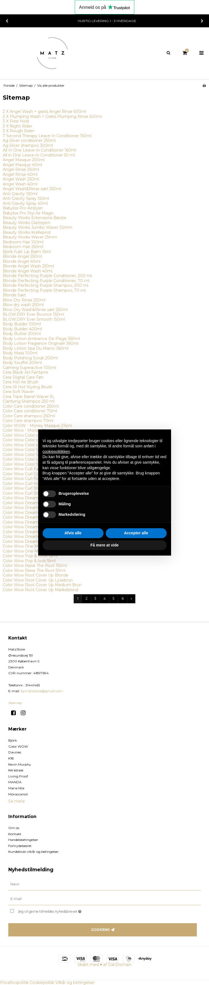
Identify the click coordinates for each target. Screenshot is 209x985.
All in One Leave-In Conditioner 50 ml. (39, 155)
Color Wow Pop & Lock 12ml (30, 555)
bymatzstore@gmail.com (42, 691)
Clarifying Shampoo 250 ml (29, 401)
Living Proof (18, 776)
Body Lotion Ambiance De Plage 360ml (41, 338)
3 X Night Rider (17, 126)
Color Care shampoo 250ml (29, 415)
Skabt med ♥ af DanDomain (104, 964)
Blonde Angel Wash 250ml (28, 266)
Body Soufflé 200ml (22, 362)
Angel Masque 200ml (24, 159)
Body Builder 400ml (22, 328)
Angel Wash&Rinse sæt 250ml (32, 188)
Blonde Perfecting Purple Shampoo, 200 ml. (46, 285)
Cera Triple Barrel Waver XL (29, 396)
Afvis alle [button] (72, 533)
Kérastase (15, 770)
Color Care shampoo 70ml (28, 420)
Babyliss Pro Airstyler (23, 208)
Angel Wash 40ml (20, 184)
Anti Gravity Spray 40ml (25, 203)
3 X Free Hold (16, 121)
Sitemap (15, 703)
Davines (14, 752)
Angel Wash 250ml (21, 179)
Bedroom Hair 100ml (23, 242)
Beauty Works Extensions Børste (34, 217)
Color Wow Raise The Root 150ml (35, 565)
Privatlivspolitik (14, 982)
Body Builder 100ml (22, 324)
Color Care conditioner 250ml (31, 406)
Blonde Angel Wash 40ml (27, 271)
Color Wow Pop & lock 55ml (29, 560)
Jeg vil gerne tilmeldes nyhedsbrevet (63, 910)
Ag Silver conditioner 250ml (29, 140)
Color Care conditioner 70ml (30, 410)
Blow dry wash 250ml (23, 304)
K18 (11, 758)
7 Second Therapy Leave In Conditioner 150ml (47, 135)
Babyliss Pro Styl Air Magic (28, 213)
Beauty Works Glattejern (26, 222)
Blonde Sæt (14, 295)
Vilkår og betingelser (75, 982)
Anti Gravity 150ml (20, 193)
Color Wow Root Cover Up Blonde (36, 575)
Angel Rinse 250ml (21, 169)
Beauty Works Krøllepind (26, 232)
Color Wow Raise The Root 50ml (34, 570)
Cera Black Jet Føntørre (25, 372)
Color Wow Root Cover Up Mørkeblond (40, 589)
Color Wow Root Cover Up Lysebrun (38, 580)
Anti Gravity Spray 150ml (26, 198)
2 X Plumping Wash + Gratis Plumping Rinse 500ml (52, 116)
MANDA (15, 782)
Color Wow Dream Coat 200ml (33, 497)
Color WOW (18, 746)
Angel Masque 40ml (22, 164)
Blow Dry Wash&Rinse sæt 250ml (35, 309)
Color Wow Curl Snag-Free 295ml (34, 493)
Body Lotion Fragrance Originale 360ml (40, 343)
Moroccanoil (18, 794)
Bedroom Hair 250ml (23, 246)
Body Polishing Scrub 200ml (30, 357)
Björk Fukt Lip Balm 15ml (27, 251)
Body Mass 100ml (20, 353)
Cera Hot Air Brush (20, 381)
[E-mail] (104, 898)
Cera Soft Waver (18, 391)
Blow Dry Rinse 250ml (24, 300)
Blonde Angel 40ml (21, 261)
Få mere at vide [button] (105, 545)
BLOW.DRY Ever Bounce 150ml (33, 314)
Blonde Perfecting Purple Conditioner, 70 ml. (46, 280)
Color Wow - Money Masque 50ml (35, 430)
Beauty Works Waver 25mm (30, 237)
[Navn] (104, 884)
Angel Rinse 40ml (20, 174)
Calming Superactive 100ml (29, 367)
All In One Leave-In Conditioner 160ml (39, 150)
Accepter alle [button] (136, 533)
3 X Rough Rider (18, 130)
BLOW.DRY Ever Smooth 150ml (34, 319)
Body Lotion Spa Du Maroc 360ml (35, 348)
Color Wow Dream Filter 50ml (31, 541)
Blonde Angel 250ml (22, 256)
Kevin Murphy (19, 764)
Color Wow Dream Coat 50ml (31, 502)
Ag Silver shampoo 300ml (28, 145)
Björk (12, 740)
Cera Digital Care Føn (23, 377)
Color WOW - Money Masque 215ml (37, 425)
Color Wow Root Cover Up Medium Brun (42, 584)
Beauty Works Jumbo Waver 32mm (37, 227)
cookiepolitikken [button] (56, 451)
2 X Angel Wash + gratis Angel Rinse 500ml (44, 111)
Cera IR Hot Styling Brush (27, 386)
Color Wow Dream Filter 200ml (33, 536)
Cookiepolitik (42, 982)
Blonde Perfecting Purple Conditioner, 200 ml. (47, 275)
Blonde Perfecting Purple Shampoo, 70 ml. (44, 290)
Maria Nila (16, 788)
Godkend (100, 930)
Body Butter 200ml (22, 333)
